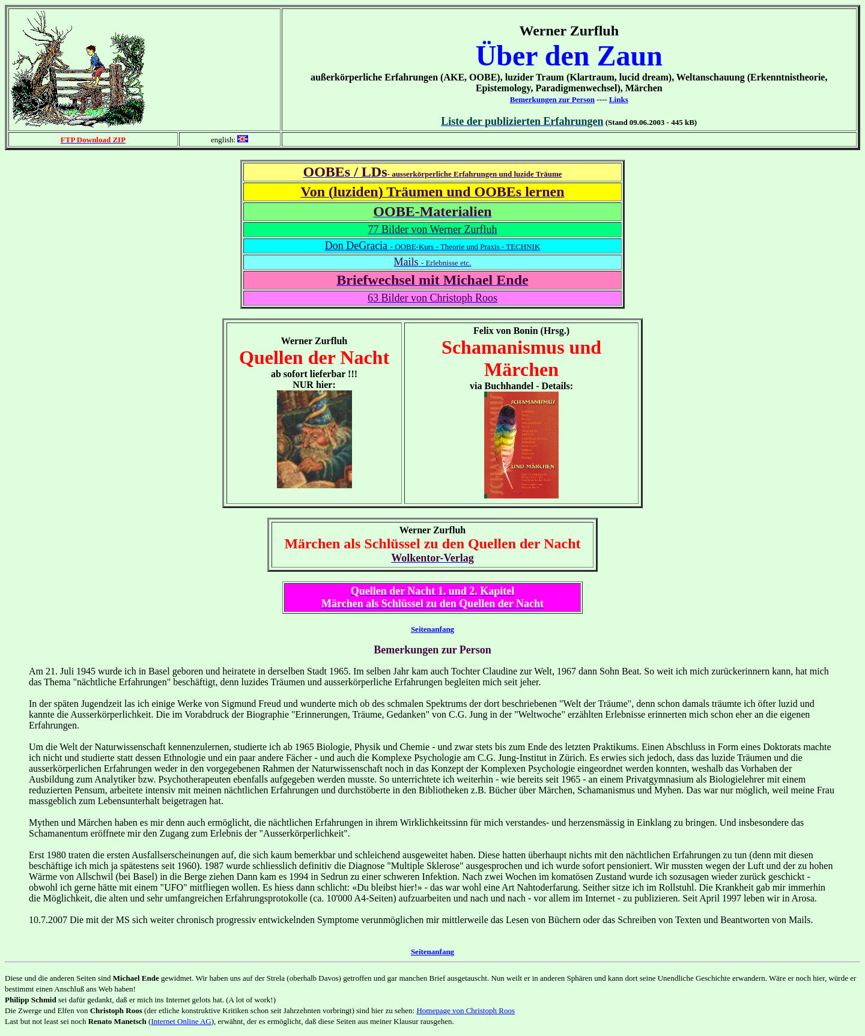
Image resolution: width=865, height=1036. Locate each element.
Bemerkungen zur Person (552, 99)
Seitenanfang (432, 629)
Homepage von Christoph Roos (465, 1010)
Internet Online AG (181, 1021)
